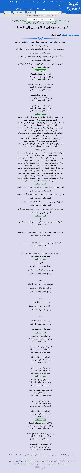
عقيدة (40, 461)
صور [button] (44, 9)
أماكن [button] (51, 9)
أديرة (23, 461)
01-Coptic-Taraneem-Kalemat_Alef (49, 15)
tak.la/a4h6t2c (40, 469)
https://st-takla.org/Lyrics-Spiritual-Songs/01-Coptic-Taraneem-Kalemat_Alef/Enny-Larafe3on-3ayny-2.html (40, 464)
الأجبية (51, 461)
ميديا (14, 461)
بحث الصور (7, 13)
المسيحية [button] (59, 2)
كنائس (26, 461)
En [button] (26, 9)
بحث (66, 461)
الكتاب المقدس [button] (48, 2)
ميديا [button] (38, 9)
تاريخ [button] (17, 2)
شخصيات (31, 461)
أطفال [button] (32, 9)
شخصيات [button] (60, 9)
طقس (44, 461)
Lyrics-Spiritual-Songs (35, 15)
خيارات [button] (18, 9)
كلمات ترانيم (18, 461)
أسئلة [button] (11, 2)
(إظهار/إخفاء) (56, 35)
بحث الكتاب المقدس (19, 13)
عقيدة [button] (24, 2)
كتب (35, 461)
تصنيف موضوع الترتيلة (70, 35)
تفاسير (63, 461)
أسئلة (48, 461)
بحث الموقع (30, 13)
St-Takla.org (27, 15)
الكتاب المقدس (71, 461)
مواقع (7, 461)
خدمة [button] (61, 6)
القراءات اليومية (57, 461)
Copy (37, 467)
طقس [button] (31, 2)
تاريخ (37, 461)
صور (11, 461)
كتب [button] (38, 2)
